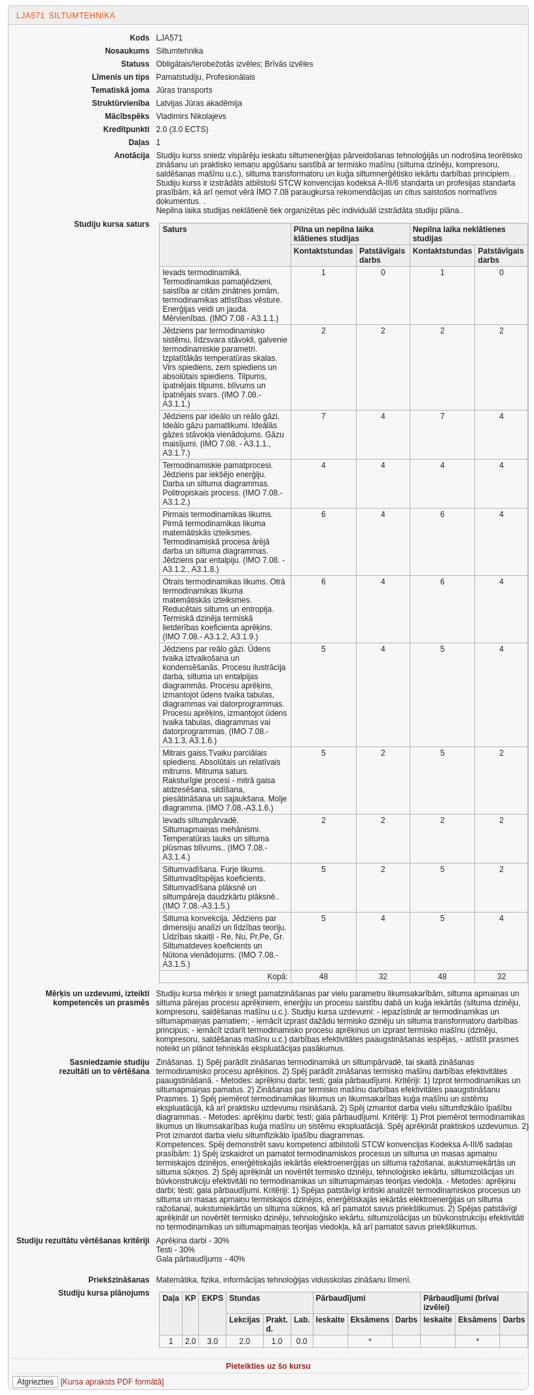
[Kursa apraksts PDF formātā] (112, 1382)
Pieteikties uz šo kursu (268, 1366)
